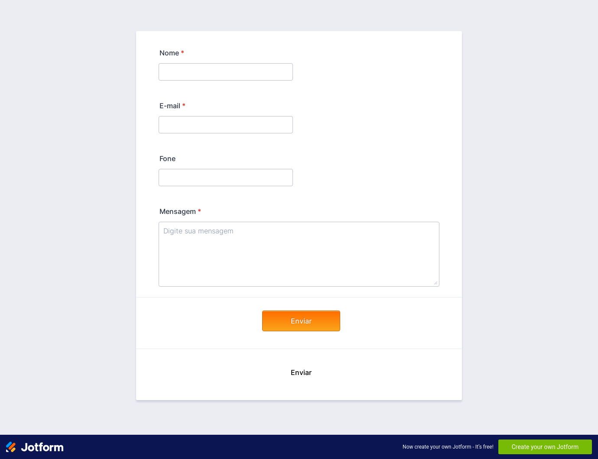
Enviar (301, 321)
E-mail (172, 105)
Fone (167, 158)
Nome (171, 52)
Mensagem (180, 211)
